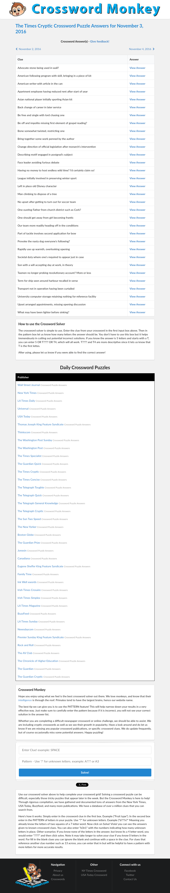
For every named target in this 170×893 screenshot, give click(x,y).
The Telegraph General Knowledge (51, 503)
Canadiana (37, 558)
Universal (37, 408)
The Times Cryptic (42, 471)
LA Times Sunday (41, 621)
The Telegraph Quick (43, 495)
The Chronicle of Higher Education (51, 660)
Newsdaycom (39, 629)
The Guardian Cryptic (44, 676)
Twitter (130, 874)
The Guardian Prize (42, 542)
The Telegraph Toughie (44, 487)
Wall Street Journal (42, 385)
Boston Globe (39, 534)
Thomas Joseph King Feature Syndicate (54, 424)
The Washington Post (44, 448)
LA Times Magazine (43, 605)
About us (57, 874)
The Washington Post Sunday (48, 440)
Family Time (38, 574)
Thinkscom (38, 432)
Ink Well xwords (41, 582)
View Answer (137, 67)
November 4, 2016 (141, 49)
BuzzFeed (37, 613)
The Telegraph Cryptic (44, 511)
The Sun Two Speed (43, 519)
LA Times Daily (40, 400)
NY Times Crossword (94, 870)
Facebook (130, 870)
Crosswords (58, 879)
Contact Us (130, 879)
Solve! (85, 772)
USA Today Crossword (94, 874)
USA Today (38, 416)
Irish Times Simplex (42, 597)
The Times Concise (42, 479)
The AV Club (38, 653)
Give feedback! (99, 41)
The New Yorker (40, 526)
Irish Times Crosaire (43, 589)
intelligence (25, 700)
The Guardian (39, 668)
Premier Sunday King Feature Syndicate (54, 637)
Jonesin (36, 550)
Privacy (58, 870)
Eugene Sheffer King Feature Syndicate (54, 566)
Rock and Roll (39, 645)
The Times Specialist (43, 455)
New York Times (41, 392)
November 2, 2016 (28, 49)
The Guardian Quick (43, 463)
